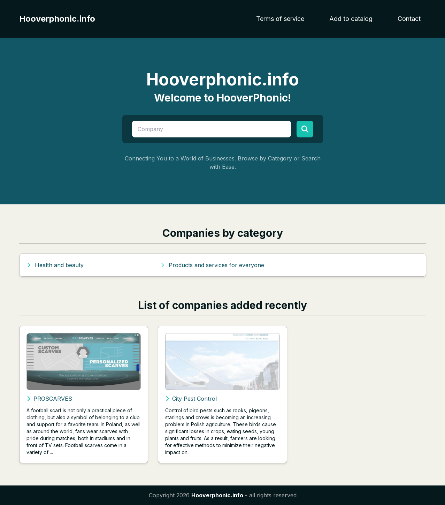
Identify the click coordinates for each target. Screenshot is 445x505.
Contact (409, 18)
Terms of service (280, 18)
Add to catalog (351, 18)
